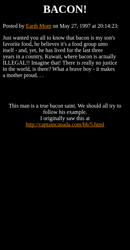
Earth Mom (38, 26)
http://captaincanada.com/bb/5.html (65, 124)
